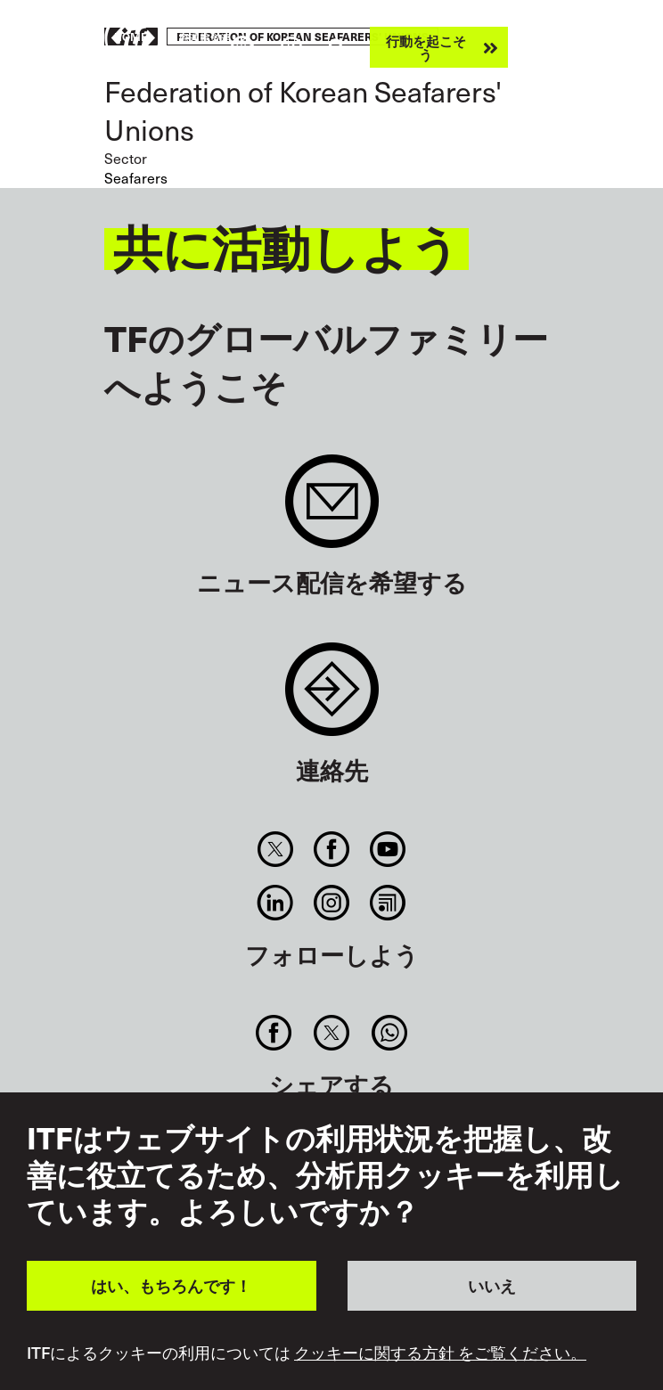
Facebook (331, 849)
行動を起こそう (426, 47)
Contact (332, 698)
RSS (388, 902)
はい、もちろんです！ (171, 1285)
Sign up (332, 510)
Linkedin (275, 902)
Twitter (275, 849)
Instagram (331, 902)
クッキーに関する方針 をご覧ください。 (440, 1352)
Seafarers (136, 177)
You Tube (388, 849)
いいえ (492, 1285)
